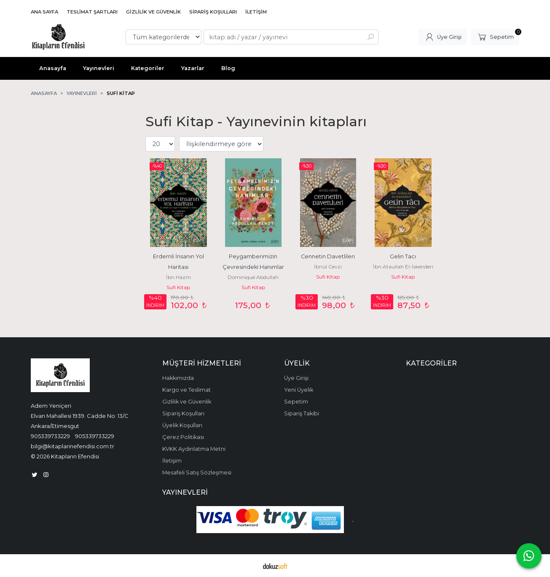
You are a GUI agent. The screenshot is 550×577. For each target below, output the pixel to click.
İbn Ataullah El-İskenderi (403, 266)
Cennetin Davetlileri (328, 256)
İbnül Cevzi (328, 266)
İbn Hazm (178, 277)
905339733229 (50, 436)
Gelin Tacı (403, 256)
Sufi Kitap (178, 287)
